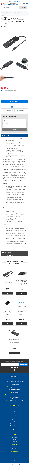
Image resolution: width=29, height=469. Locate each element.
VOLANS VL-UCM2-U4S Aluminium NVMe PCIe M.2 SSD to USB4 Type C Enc (21, 283)
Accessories (14, 428)
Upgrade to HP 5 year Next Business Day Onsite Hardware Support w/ (21, 312)
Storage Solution (14, 418)
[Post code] (14, 126)
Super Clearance (14, 422)
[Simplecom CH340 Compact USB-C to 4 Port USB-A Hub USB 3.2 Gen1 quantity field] (14, 97)
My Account (14, 437)
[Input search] (10, 7)
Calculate (14, 130)
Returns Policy (14, 458)
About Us (15, 447)
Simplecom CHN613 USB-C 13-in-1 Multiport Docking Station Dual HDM (14, 342)
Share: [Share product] (5, 17)
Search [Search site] (23, 8)
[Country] (14, 123)
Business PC (14, 410)
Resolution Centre (14, 441)
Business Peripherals (14, 426)
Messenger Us (8, 110)
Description (5, 135)
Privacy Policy (14, 456)
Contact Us (14, 449)
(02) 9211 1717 (15, 384)
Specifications (6, 252)
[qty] (14, 120)
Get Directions (14, 379)
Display (14, 414)
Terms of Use (14, 454)
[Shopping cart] (26, 4)
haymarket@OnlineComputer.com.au (14, 400)
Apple (14, 430)
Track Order (14, 439)
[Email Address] (10, 364)
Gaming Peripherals (14, 424)
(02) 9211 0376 (15, 398)
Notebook (14, 412)
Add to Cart (14, 102)
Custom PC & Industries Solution (14, 408)
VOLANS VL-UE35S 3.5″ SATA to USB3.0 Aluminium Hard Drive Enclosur (7, 312)
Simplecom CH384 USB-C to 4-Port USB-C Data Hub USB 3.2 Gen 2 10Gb (7, 282)
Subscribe (23, 364)
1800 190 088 (17, 1)
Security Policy (14, 460)
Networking (14, 420)
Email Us (14, 107)
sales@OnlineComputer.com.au (14, 387)
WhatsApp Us (21, 110)
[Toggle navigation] (24, 4)
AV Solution (14, 416)
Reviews (8, 255)
